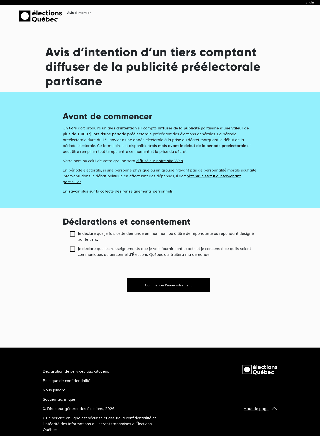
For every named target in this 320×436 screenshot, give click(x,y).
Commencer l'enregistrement (168, 285)
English (311, 2)
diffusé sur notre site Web (159, 160)
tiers (73, 128)
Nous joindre (54, 389)
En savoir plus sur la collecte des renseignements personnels (118, 191)
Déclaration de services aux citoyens (76, 371)
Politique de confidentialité (66, 380)
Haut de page (256, 408)
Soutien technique (59, 399)
